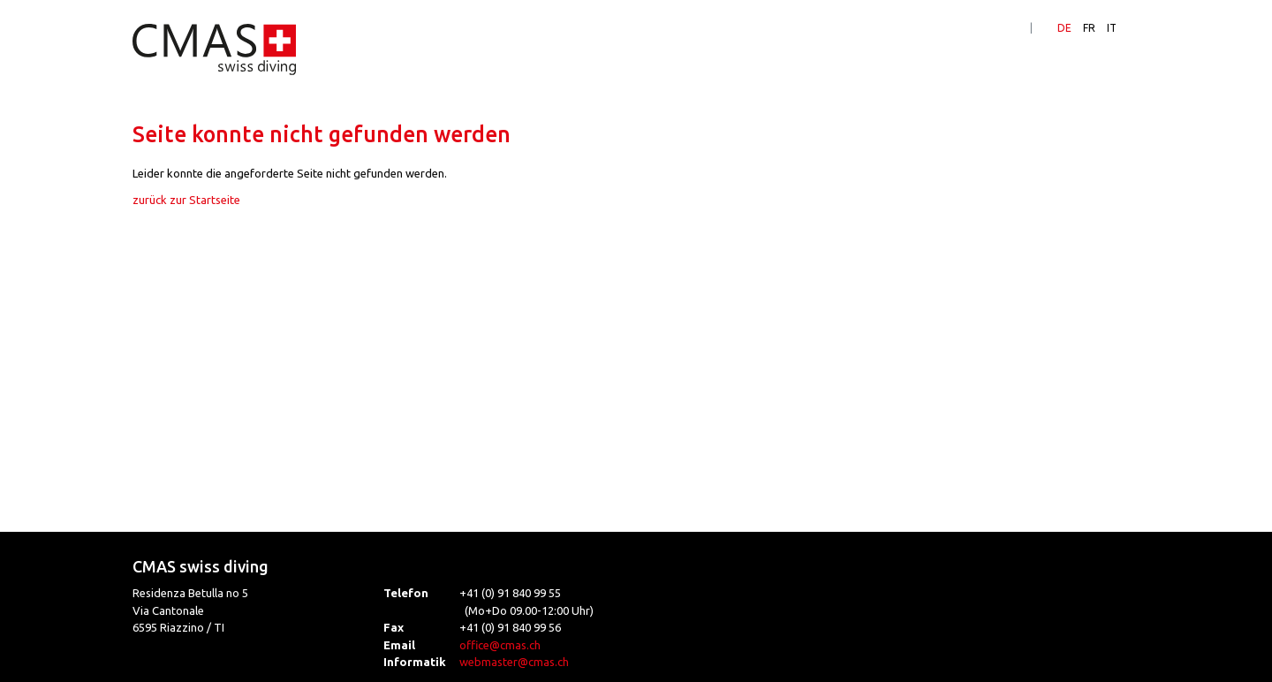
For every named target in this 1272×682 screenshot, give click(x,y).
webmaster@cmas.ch (514, 661)
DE (1064, 28)
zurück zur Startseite (186, 199)
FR (1089, 28)
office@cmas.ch (500, 645)
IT (1112, 28)
